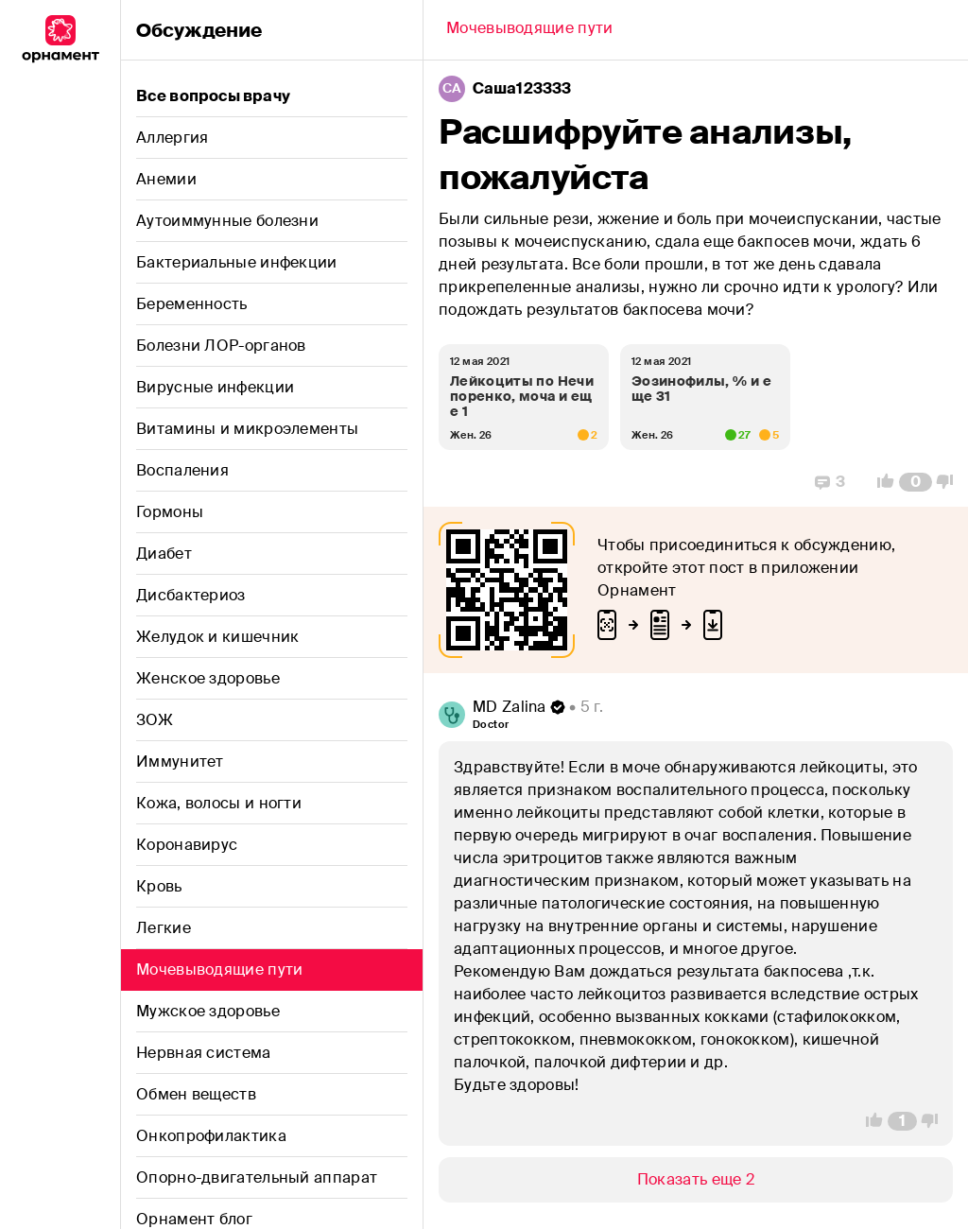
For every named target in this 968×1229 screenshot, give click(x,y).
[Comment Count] (915, 482)
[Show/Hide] (696, 1180)
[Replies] (830, 482)
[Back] (529, 30)
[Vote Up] (880, 482)
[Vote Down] (950, 482)
